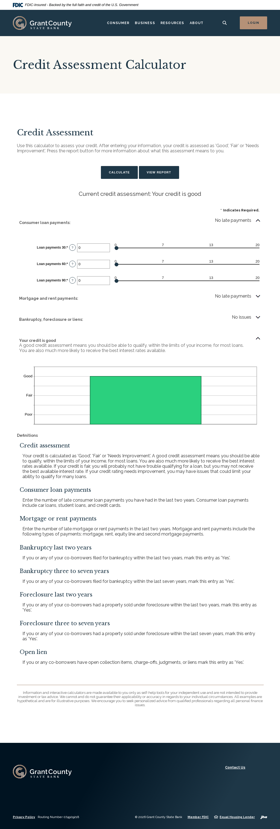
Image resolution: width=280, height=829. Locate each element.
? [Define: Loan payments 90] (72, 280)
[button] (140, 222)
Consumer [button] (118, 23)
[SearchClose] (225, 23)
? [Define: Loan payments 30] (72, 247)
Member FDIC (198, 817)
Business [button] (145, 23)
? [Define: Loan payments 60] (72, 264)
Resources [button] (172, 23)
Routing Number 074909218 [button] (58, 817)
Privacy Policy (24, 817)
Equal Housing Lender (237, 817)
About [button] (197, 23)
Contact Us (235, 767)
